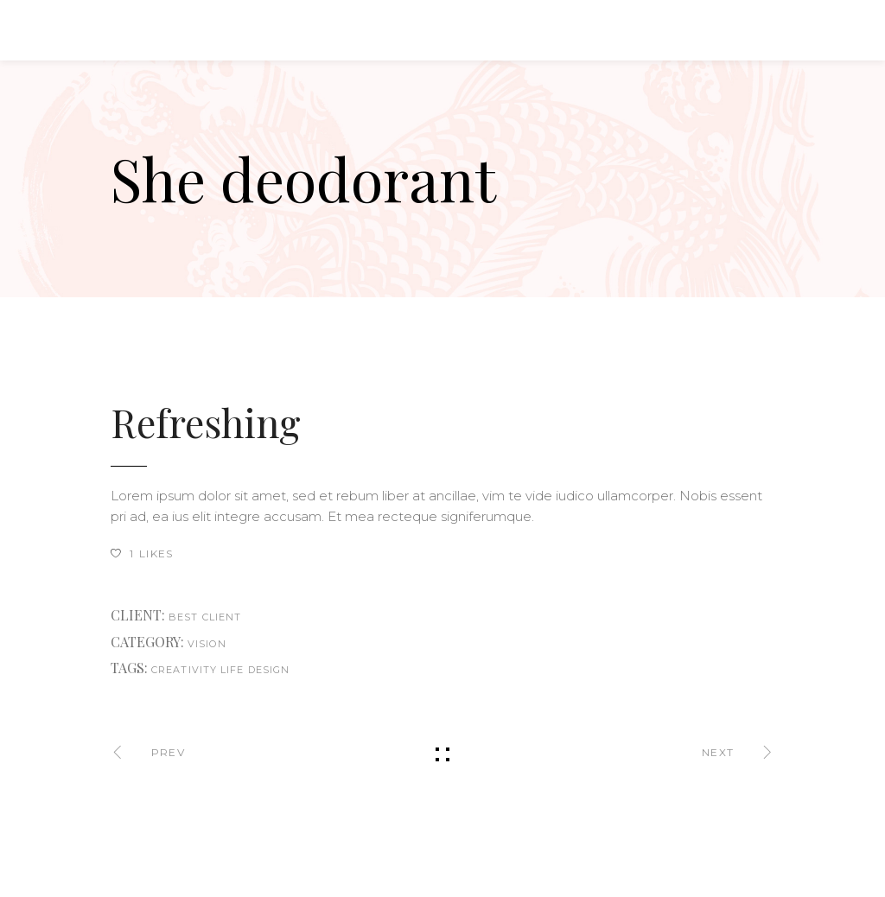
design (269, 670)
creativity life (198, 670)
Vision (207, 644)
